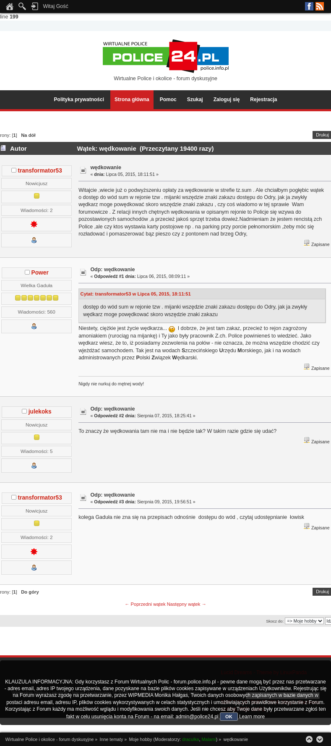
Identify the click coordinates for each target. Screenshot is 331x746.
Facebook (309, 6)
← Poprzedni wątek (145, 604)
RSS (319, 6)
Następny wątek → (186, 604)
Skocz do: (275, 621)
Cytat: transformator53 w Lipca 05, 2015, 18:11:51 (136, 293)
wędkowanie (105, 167)
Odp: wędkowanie (112, 269)
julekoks (40, 411)
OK (228, 716)
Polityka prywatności (79, 99)
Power (40, 273)
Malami (208, 739)
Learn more (252, 717)
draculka (190, 739)
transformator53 (40, 171)
